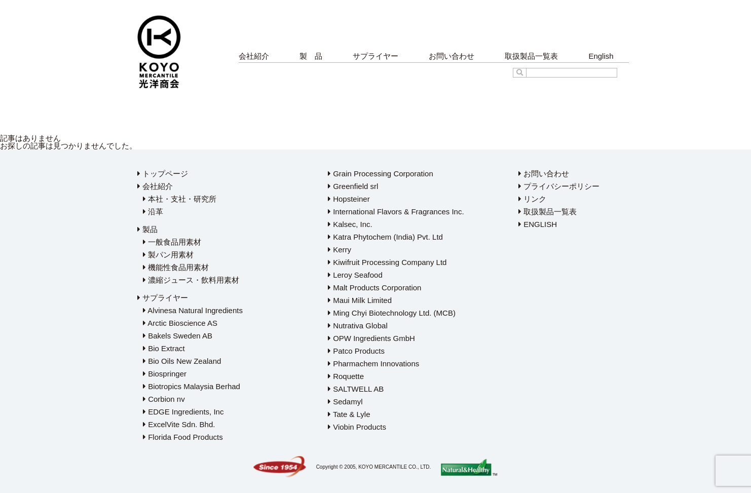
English (600, 56)
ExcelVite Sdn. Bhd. (179, 424)
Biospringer (164, 373)
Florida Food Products (183, 437)
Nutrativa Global (358, 325)
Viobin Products (357, 427)
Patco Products (356, 351)
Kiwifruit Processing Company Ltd (387, 262)
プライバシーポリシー (558, 186)
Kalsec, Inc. (350, 224)
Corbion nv (164, 399)
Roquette (346, 376)
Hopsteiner (349, 199)
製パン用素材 (168, 254)
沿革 (153, 211)
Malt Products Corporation (374, 287)
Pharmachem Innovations (373, 363)
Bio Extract (164, 348)
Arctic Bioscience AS (180, 323)
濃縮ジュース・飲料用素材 (191, 280)
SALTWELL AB (356, 389)
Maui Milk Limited (360, 300)
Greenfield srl (353, 186)
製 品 (310, 56)
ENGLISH (537, 224)
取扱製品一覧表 (531, 56)
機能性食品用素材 (176, 267)
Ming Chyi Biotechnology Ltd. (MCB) (392, 313)
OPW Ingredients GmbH (371, 338)
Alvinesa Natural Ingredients (193, 310)
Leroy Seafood (355, 275)
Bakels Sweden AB (177, 335)
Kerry (339, 249)
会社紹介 (254, 56)
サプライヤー (375, 56)
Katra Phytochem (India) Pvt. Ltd (385, 237)
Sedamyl (345, 401)
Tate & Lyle (349, 414)
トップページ (162, 173)
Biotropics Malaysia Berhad (191, 386)
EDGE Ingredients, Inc (183, 411)
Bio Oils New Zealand (182, 361)
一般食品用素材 (172, 242)
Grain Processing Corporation (380, 173)
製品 (147, 229)
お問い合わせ (451, 56)
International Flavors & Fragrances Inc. (396, 211)
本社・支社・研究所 (179, 199)
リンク (532, 199)
